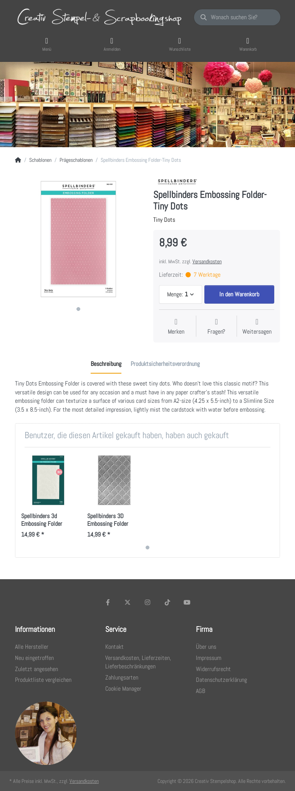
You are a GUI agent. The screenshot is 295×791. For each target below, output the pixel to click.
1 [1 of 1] (78, 309)
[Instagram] (147, 602)
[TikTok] (167, 602)
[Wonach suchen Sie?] (237, 17)
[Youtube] (187, 602)
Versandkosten (207, 261)
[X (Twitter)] (127, 602)
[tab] (106, 364)
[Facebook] (107, 602)
